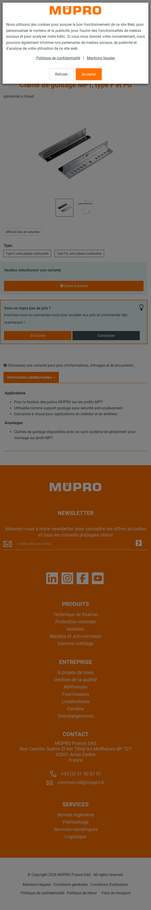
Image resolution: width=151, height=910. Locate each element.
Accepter (89, 74)
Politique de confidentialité (58, 58)
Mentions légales (101, 58)
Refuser (61, 74)
